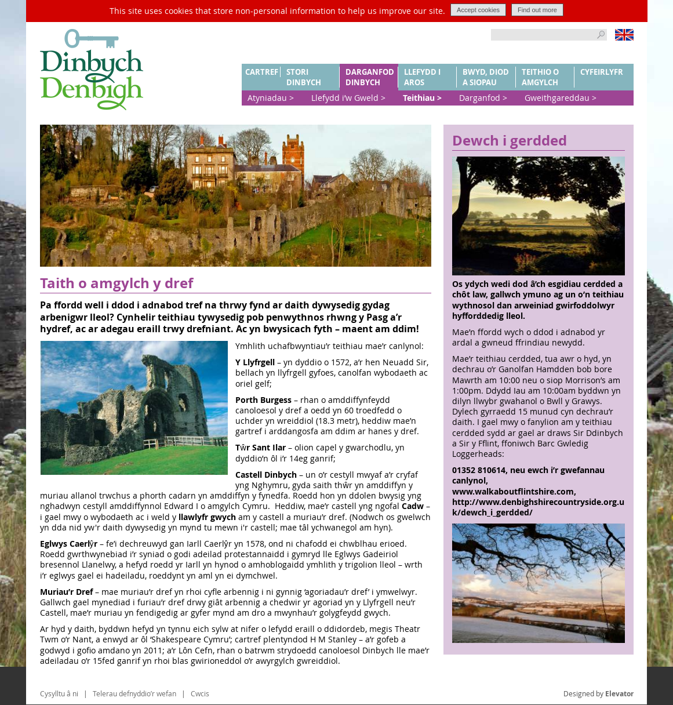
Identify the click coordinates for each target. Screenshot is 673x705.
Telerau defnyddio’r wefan (134, 693)
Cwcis (200, 693)
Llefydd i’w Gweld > (348, 97)
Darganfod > (483, 97)
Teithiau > (422, 97)
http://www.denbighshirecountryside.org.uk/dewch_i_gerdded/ (538, 507)
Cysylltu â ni (59, 693)
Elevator (619, 694)
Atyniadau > (271, 97)
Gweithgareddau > (560, 97)
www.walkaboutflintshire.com (513, 491)
